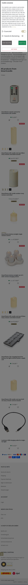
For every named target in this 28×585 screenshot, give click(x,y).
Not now (14, 49)
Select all (22, 43)
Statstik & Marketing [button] (10, 36)
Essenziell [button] (6, 31)
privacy (14, 27)
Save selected (7, 43)
